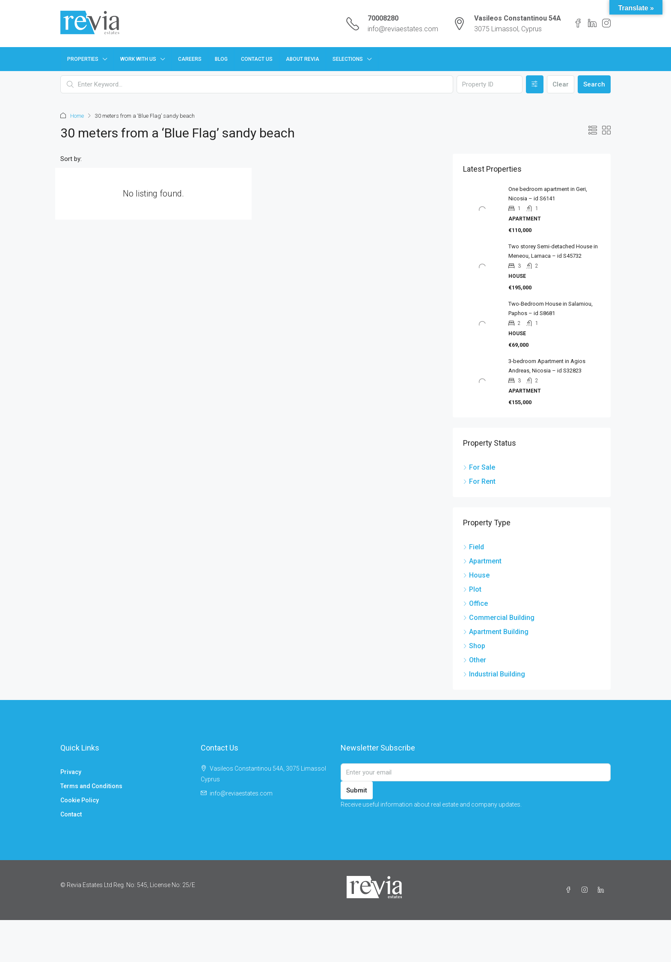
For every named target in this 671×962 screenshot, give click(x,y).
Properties (82, 59)
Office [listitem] (475, 603)
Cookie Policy (79, 800)
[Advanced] (534, 84)
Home (77, 116)
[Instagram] (586, 890)
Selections (348, 59)
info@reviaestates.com (403, 29)
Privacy (70, 771)
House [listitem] (476, 575)
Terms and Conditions (91, 786)
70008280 (383, 18)
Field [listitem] (473, 547)
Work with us (138, 59)
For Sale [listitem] (479, 467)
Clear (560, 84)
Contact (71, 814)
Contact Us (257, 59)
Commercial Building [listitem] (498, 618)
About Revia (302, 59)
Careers (190, 59)
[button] (592, 130)
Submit (356, 790)
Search (594, 84)
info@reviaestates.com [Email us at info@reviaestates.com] (241, 793)
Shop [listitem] (474, 646)
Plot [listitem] (472, 589)
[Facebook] (570, 890)
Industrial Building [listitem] (494, 674)
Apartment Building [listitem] (495, 632)
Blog (221, 59)
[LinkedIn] (602, 890)
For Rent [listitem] (479, 481)
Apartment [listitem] (482, 561)
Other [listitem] (474, 660)
